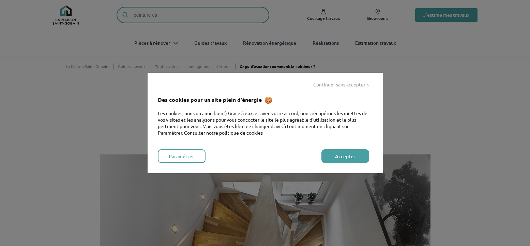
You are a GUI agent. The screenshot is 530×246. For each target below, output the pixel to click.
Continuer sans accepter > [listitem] (341, 84)
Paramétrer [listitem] (181, 156)
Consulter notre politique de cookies (223, 132)
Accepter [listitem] (345, 156)
